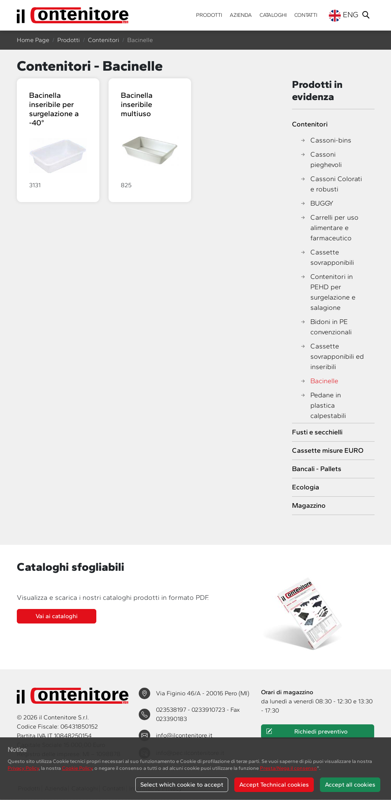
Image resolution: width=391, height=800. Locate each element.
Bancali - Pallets (316, 469)
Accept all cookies (350, 784)
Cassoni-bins (325, 140)
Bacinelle (319, 381)
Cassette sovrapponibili (327, 257)
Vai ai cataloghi (57, 616)
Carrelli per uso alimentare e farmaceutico (329, 227)
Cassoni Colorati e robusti (331, 184)
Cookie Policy (77, 768)
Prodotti (209, 15)
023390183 (171, 718)
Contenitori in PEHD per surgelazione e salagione (327, 292)
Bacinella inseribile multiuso (137, 104)
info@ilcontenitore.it (184, 735)
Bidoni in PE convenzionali (326, 327)
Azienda (241, 15)
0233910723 (209, 709)
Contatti (305, 15)
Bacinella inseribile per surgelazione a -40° (54, 109)
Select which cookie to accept (181, 784)
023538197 (172, 709)
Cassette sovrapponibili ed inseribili (332, 356)
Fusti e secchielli (317, 432)
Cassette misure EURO (327, 450)
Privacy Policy (23, 768)
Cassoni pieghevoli (321, 159)
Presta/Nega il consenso (288, 768)
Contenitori (103, 40)
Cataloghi (273, 15)
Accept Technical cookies (274, 784)
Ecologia (305, 487)
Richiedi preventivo (306, 731)
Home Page (33, 40)
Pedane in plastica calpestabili (323, 405)
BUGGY (316, 203)
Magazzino (309, 505)
